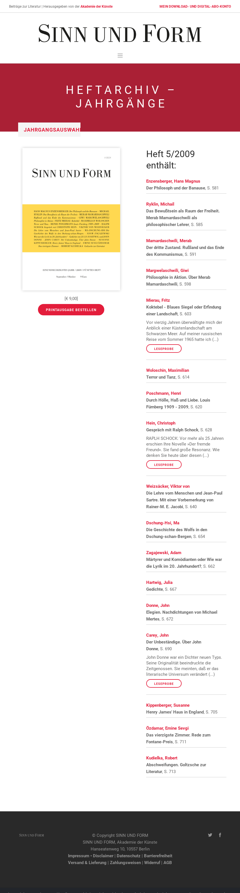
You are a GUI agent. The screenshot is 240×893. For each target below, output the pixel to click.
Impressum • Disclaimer (90, 855)
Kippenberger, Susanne (168, 705)
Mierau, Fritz (158, 300)
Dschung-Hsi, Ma (162, 522)
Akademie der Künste (96, 6)
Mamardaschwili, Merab (169, 240)
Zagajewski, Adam (163, 552)
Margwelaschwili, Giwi (167, 270)
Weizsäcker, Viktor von (168, 486)
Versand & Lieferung (87, 862)
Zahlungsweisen (125, 862)
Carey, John (157, 635)
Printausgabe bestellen (71, 309)
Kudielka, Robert (161, 758)
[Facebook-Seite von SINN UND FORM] (220, 835)
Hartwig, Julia (159, 582)
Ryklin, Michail (160, 204)
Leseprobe (164, 349)
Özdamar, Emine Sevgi (167, 728)
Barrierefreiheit (158, 855)
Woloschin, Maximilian (167, 370)
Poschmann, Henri (163, 393)
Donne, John (157, 605)
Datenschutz (129, 855)
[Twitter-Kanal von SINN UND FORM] (210, 835)
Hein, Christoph (160, 423)
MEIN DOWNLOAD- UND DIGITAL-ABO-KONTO (195, 6)
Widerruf (152, 862)
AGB (167, 862)
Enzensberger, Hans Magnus (173, 181)
